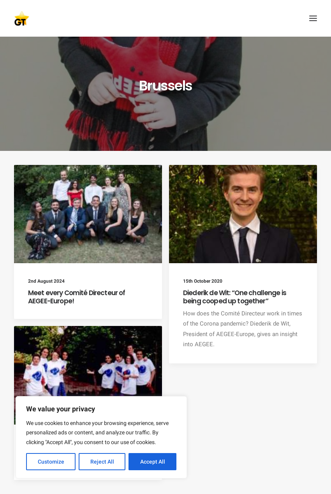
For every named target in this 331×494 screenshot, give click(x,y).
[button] (313, 18)
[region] (101, 437)
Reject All (102, 462)
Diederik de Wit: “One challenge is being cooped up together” (234, 296)
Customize (51, 462)
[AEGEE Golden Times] (165, 18)
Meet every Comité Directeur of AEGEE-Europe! (76, 296)
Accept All (152, 462)
